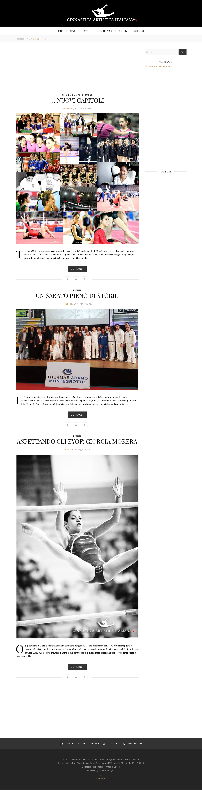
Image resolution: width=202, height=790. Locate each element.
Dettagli (77, 269)
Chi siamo (139, 31)
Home (60, 31)
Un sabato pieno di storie (77, 295)
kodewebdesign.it (107, 770)
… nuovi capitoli (77, 100)
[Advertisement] (77, 69)
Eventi (86, 31)
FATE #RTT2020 (104, 31)
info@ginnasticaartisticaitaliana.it (122, 760)
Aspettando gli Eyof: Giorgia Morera (77, 441)
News (72, 31)
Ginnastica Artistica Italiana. (158, 66)
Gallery (123, 31)
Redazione (68, 108)
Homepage (20, 38)
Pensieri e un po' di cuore (77, 95)
